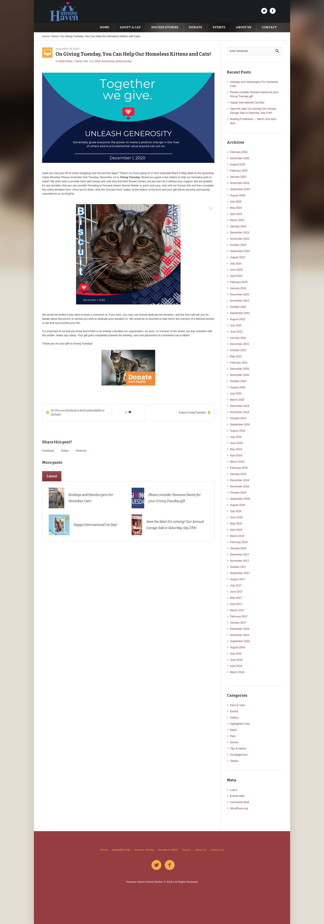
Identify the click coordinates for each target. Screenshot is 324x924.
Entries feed (237, 795)
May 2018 (236, 523)
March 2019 (237, 461)
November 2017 (239, 560)
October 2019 (238, 418)
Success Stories (144, 849)
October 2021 (238, 350)
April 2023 (236, 275)
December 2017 (239, 554)
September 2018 (240, 498)
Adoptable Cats (121, 849)
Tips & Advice (238, 748)
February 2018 (239, 542)
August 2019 (237, 430)
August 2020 (237, 387)
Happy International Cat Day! (95, 525)
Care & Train (237, 705)
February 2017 (239, 616)
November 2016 (239, 635)
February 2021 (239, 362)
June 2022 (236, 331)
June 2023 (236, 269)
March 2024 (237, 220)
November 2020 (239, 374)
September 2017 (240, 573)
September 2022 (240, 313)
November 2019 (239, 412)
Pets (85, 61)
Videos (234, 760)
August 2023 (237, 257)
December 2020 (239, 368)
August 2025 (237, 164)
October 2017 (238, 566)
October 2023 (238, 244)
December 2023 (239, 232)
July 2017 (236, 585)
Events (234, 711)
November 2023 (239, 238)
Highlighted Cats (240, 723)
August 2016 (237, 647)
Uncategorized (238, 754)
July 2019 (236, 436)
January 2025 (238, 176)
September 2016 (240, 641)
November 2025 (239, 158)
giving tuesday (124, 61)
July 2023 (236, 263)
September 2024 (240, 189)
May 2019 (236, 449)
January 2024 (238, 226)
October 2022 (238, 306)
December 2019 (239, 405)
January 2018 (238, 548)
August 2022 (237, 319)
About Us (200, 849)
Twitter (65, 450)
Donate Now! (114, 189)
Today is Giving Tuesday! (192, 412)
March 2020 (237, 399)
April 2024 (236, 213)
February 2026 (239, 152)
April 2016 (236, 665)
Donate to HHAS (168, 849)
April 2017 (236, 604)
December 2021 (239, 343)
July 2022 (236, 325)
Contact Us (217, 849)
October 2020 (238, 381)
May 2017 (236, 597)
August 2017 (237, 579)
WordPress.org (239, 808)
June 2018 (236, 517)
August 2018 (237, 504)
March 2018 (237, 535)
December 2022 (239, 294)
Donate (181, 185)
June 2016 (236, 659)
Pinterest (81, 450)
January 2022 (238, 337)
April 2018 (236, 529)
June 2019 (236, 443)
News (55, 36)
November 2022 (239, 300)
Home (45, 36)
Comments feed (239, 802)
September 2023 (240, 251)
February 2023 (239, 282)
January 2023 (238, 288)
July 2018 (236, 511)
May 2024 (236, 207)
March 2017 (237, 610)
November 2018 (239, 486)
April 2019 (236, 455)
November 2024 (239, 183)
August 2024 (237, 195)
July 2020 (236, 393)
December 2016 (239, 628)
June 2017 (236, 591)
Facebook (48, 450)
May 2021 (236, 356)
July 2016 (236, 653)
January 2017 (238, 622)
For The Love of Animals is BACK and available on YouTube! (77, 412)
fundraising (107, 61)
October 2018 (238, 492)
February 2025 (239, 170)
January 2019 (238, 474)
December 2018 (239, 480)
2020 (97, 61)
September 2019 (240, 424)
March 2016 (237, 672)
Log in (233, 789)
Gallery (234, 717)
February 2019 (239, 467)
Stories (234, 742)
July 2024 (236, 201)
